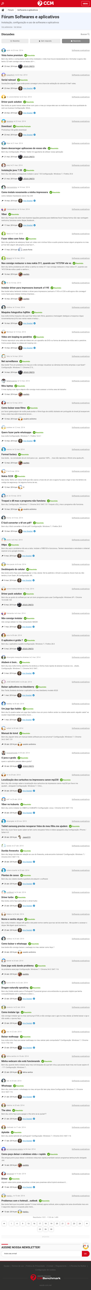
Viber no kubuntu (10, 804)
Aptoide (5, 1132)
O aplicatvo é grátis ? (12, 640)
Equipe (7, 1266)
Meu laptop (7, 386)
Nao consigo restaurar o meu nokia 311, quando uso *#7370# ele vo (36, 263)
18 (46, 1224)
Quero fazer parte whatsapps (16, 432)
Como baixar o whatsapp (14, 943)
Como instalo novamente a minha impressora (24, 192)
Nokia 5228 (7, 476)
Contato (50, 1266)
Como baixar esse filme (13, 407)
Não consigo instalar (11, 618)
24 (80, 1224)
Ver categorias (7, 27)
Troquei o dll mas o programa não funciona (23, 500)
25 (40, 1229)
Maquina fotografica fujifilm (15, 312)
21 (63, 1224)
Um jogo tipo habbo (11, 708)
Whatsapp (6, 1085)
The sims (6, 1110)
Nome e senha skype (12, 919)
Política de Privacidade (35, 1266)
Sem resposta (45, 41)
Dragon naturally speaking (14, 987)
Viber (4, 214)
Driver (4, 1178)
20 (57, 1224)
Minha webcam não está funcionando (20, 1061)
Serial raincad (8, 80)
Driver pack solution (11, 102)
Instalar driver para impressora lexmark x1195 (25, 287)
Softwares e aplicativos (27, 10)
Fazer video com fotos (12, 238)
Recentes (15, 41)
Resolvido (76, 41)
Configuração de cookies (45, 1270)
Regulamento (61, 1266)
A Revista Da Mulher (77, 1266)
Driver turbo (7, 897)
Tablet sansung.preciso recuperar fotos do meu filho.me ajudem (34, 826)
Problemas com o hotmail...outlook (19, 1200)
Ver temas (18, 27)
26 (46, 1229)
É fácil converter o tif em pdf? (16, 522)
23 (74, 1224)
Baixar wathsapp (10, 1036)
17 (40, 1224)
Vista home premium (12, 55)
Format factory (9, 454)
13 (28, 1224)
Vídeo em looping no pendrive (16, 337)
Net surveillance (9, 361)
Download (6, 126)
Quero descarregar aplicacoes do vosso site (23, 148)
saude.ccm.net (45, 1285)
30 (51, 1229)
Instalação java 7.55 (11, 170)
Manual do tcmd (9, 733)
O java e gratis (8, 757)
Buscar (85, 34)
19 (51, 1224)
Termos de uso (18, 1266)
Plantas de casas (10, 875)
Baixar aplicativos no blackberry (17, 686)
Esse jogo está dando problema (17, 965)
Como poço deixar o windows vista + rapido (23, 1154)
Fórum (11, 10)
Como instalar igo (10, 1012)
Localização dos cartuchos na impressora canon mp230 (30, 779)
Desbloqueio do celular (13, 569)
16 (34, 1224)
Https (4, 544)
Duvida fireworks (10, 850)
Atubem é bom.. (9, 662)
